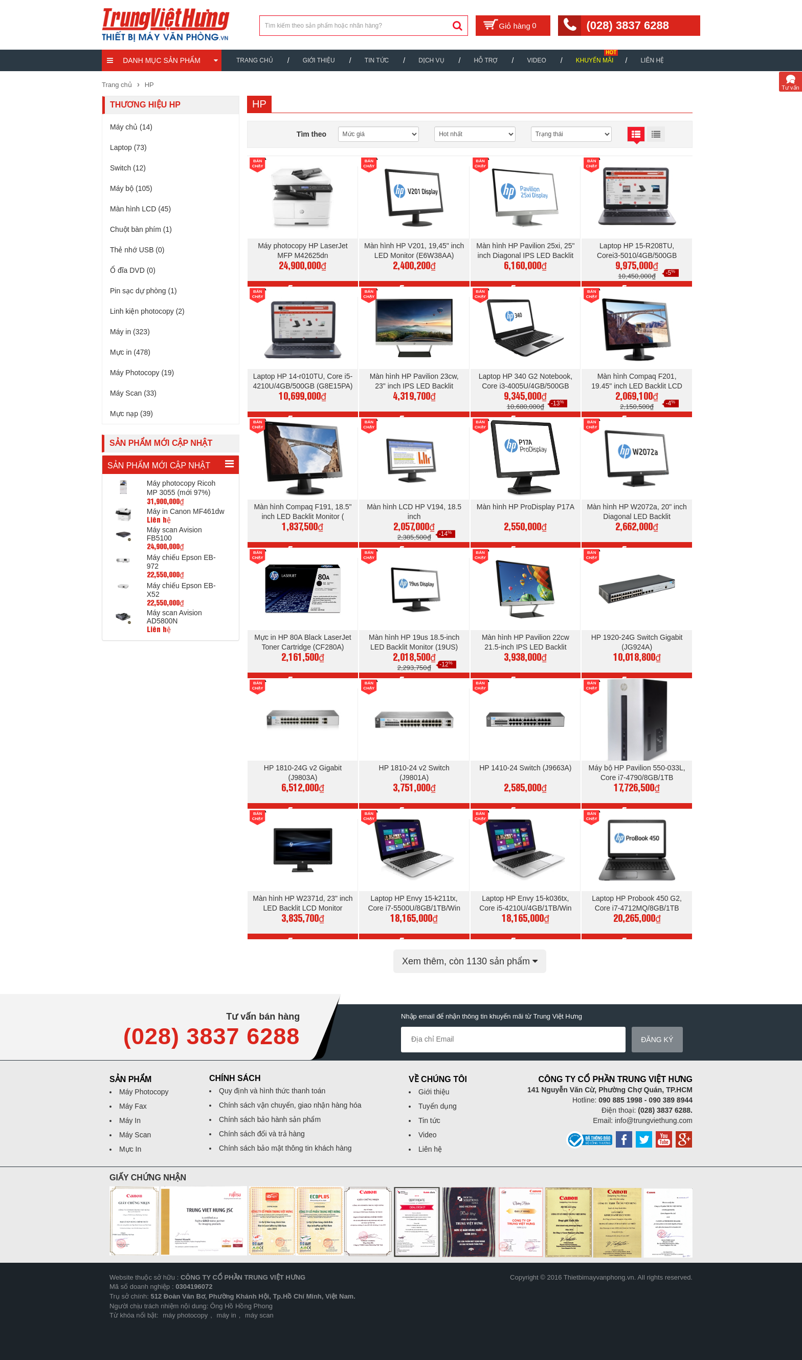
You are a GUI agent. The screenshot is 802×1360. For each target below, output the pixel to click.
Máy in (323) (130, 332)
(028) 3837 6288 (627, 25)
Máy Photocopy (144, 1092)
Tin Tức (377, 60)
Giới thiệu (319, 60)
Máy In (130, 1120)
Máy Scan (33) (133, 393)
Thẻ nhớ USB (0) (137, 250)
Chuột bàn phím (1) (141, 229)
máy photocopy (185, 1315)
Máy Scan (135, 1135)
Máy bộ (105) (131, 188)
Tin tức (429, 1120)
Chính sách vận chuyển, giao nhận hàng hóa (290, 1105)
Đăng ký (663, 1039)
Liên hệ (652, 60)
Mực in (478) (130, 352)
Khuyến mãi (595, 60)
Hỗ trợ (486, 60)
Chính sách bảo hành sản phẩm (270, 1119)
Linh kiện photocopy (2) (147, 311)
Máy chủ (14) (131, 127)
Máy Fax (133, 1106)
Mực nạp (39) (131, 413)
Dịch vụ (431, 60)
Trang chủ (254, 60)
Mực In (130, 1149)
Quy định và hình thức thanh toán (272, 1091)
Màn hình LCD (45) (140, 209)
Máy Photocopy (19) (142, 373)
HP (149, 85)
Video (536, 60)
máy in (226, 1315)
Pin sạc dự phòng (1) (143, 291)
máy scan (259, 1315)
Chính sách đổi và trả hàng (262, 1134)
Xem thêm (470, 961)
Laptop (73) (128, 147)
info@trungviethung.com (654, 1120)
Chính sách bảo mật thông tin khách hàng (285, 1148)
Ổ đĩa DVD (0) (132, 270)
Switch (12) (128, 168)
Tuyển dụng (437, 1106)
